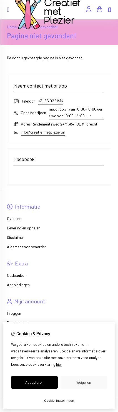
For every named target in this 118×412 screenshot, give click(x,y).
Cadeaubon (16, 275)
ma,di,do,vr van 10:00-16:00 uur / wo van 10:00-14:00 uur (75, 112)
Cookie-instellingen (59, 400)
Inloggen (14, 313)
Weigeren (83, 382)
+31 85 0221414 (50, 100)
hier (59, 364)
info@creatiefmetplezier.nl (43, 132)
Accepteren (34, 382)
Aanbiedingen (18, 284)
